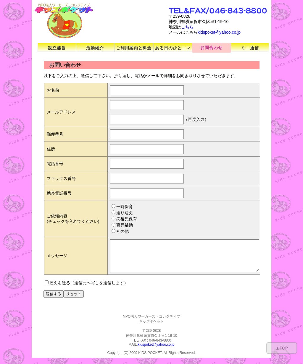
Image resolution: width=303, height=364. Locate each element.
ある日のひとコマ (173, 48)
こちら (187, 27)
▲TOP (281, 348)
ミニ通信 (250, 48)
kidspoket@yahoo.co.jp (219, 32)
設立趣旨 (57, 48)
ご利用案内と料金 (134, 48)
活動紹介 (95, 48)
